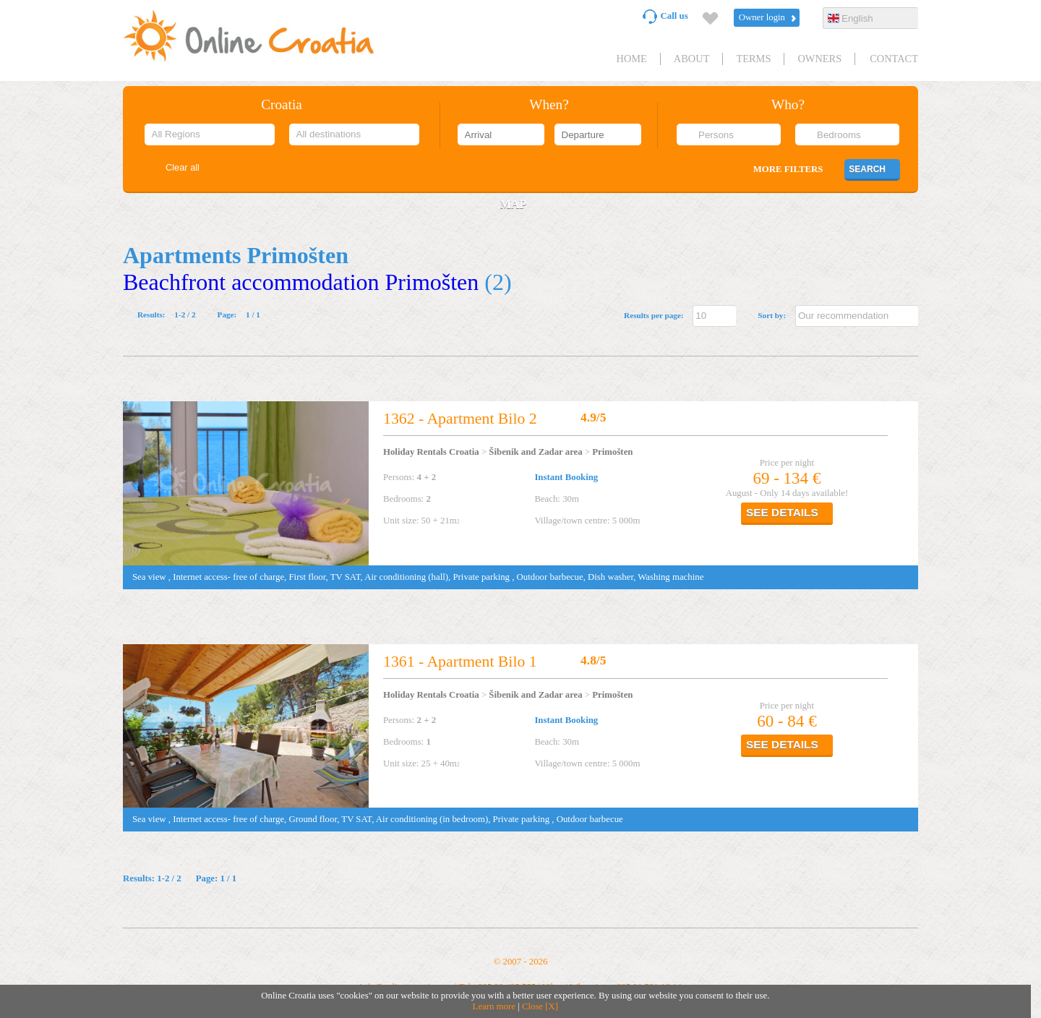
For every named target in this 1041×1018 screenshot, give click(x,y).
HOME (631, 58)
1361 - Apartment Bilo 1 (460, 661)
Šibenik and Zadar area (535, 452)
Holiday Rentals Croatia (431, 452)
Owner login (762, 17)
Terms (753, 58)
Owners (819, 58)
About (692, 58)
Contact (894, 58)
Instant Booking (566, 477)
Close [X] (540, 1006)
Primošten (612, 452)
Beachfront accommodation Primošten (301, 282)
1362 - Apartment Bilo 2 (460, 418)
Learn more (494, 1006)
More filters (788, 169)
